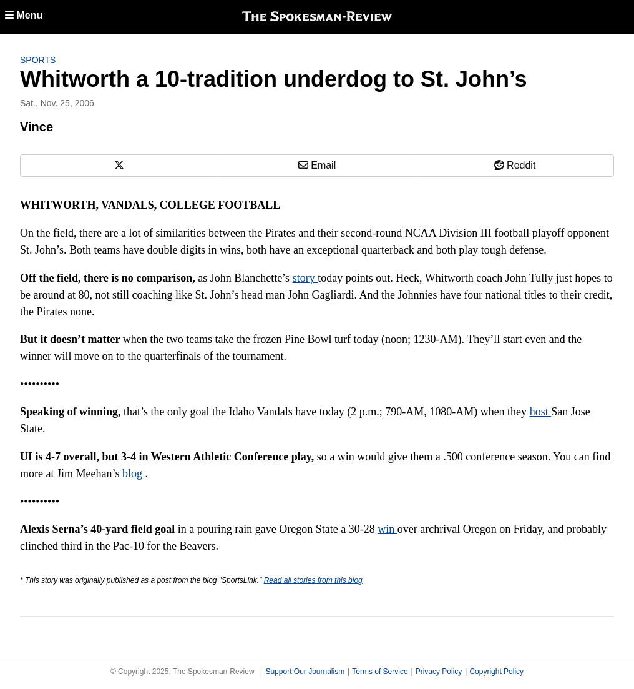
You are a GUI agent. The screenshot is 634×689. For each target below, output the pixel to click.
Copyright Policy (496, 671)
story (305, 278)
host (541, 411)
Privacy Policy (439, 671)
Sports (38, 60)
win (387, 529)
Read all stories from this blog (313, 580)
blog (133, 473)
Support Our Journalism (304, 671)
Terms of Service (379, 671)
